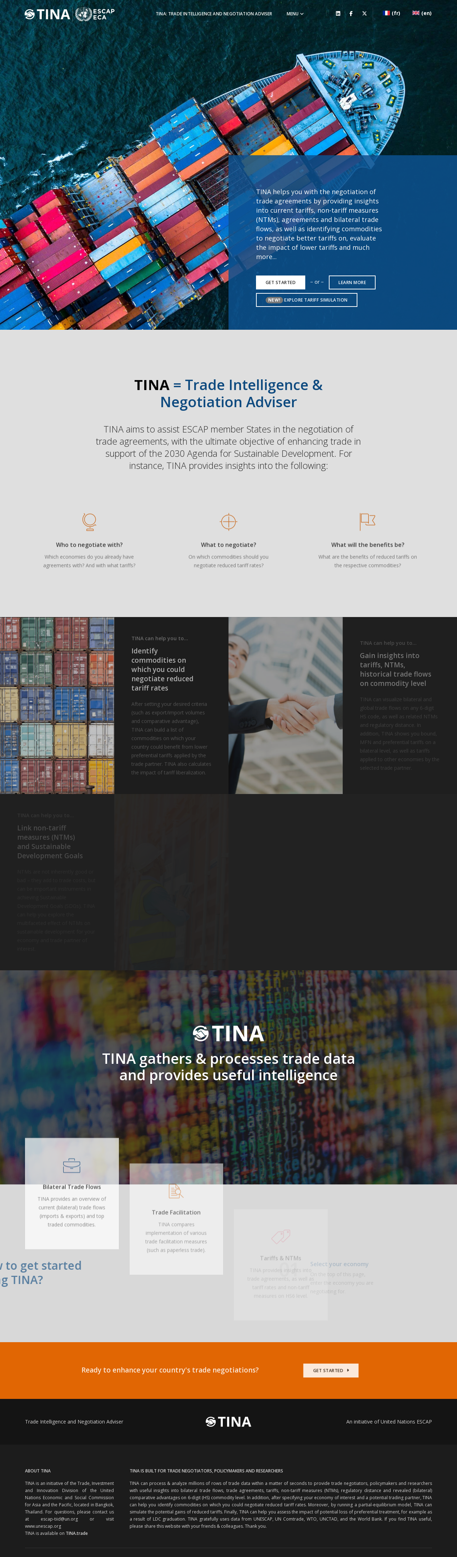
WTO (312, 1446)
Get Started (281, 210)
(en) (424, 11)
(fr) (394, 11)
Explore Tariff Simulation (307, 227)
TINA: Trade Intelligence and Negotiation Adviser (210, 13)
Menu (291, 13)
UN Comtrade (289, 1446)
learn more (352, 210)
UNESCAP (262, 1446)
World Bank (370, 1446)
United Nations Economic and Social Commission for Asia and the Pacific (114, 1489)
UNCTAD (328, 1446)
